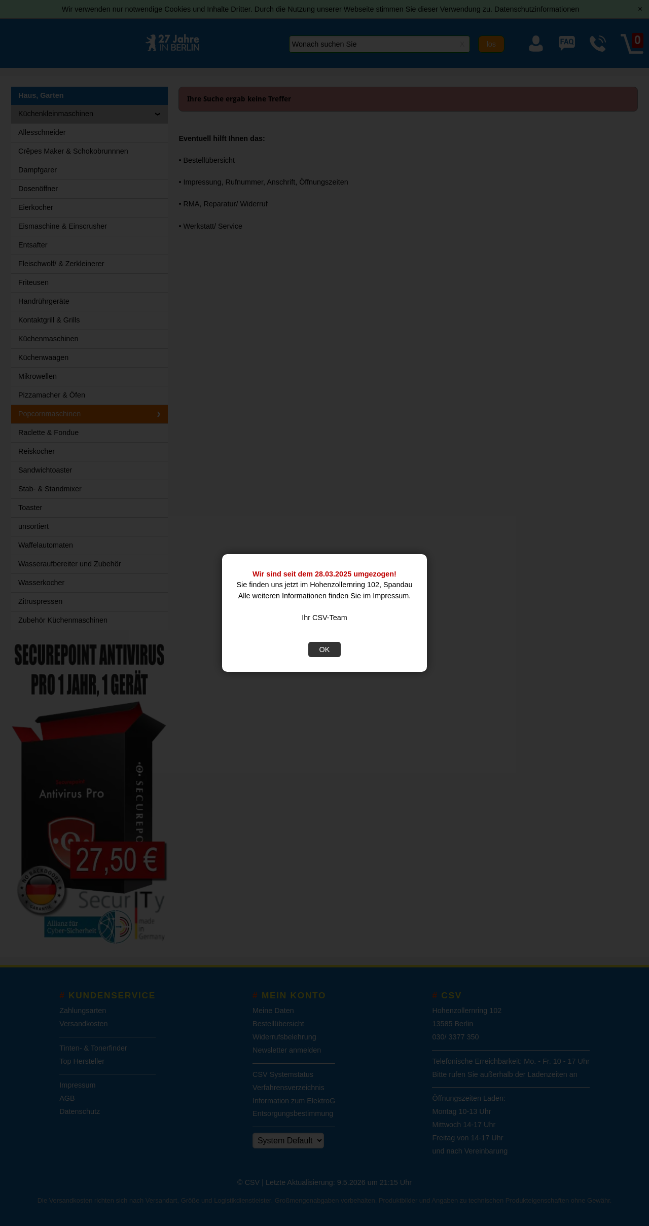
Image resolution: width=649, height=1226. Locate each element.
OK (324, 649)
